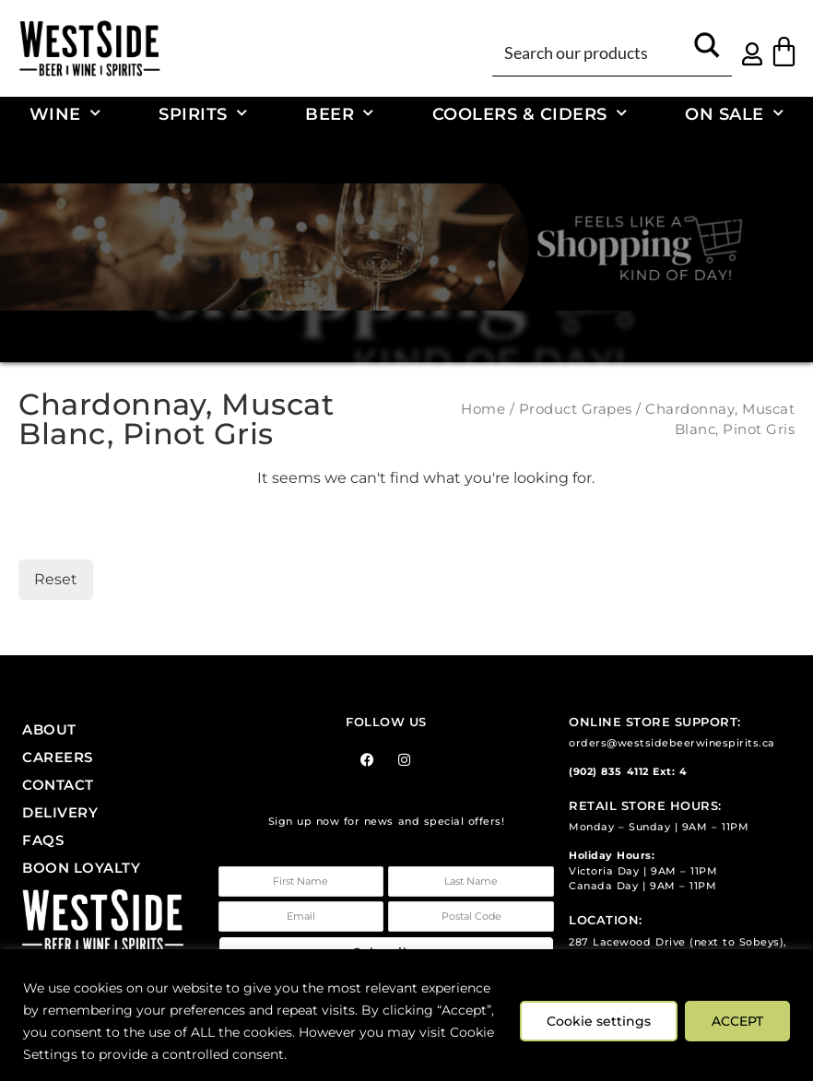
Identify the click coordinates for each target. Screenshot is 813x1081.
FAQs (43, 840)
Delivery (60, 812)
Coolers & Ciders (530, 114)
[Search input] (590, 52)
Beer (339, 114)
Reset (55, 579)
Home (483, 409)
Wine (65, 114)
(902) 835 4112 (608, 771)
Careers (57, 757)
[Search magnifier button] (707, 51)
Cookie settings (599, 1021)
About (49, 729)
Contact (58, 784)
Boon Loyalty (81, 867)
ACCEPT (737, 1021)
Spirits (203, 114)
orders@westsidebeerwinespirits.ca (672, 742)
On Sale (734, 114)
